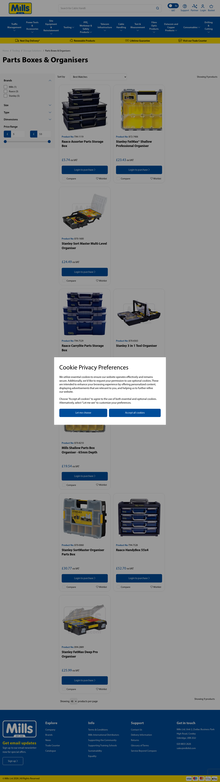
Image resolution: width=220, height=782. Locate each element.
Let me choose (83, 412)
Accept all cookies (135, 412)
